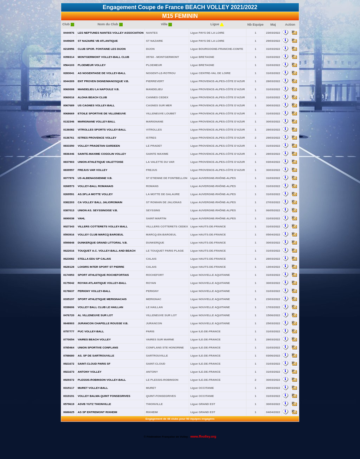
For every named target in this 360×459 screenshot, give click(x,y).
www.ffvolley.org (203, 436)
